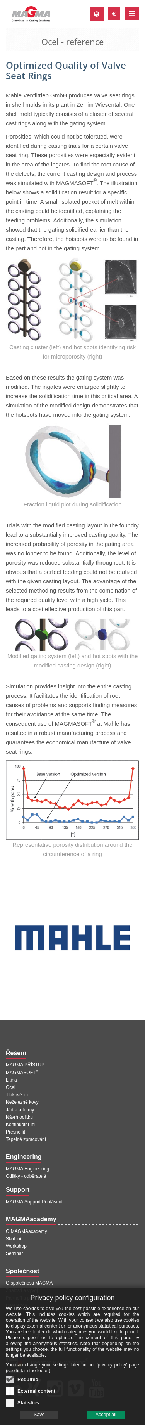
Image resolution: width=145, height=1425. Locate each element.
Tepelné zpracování (26, 1139)
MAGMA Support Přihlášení (34, 1202)
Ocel (10, 1087)
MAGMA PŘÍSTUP (25, 1065)
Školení (13, 1238)
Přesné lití (16, 1132)
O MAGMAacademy (26, 1231)
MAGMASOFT (22, 1072)
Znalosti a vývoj (22, 1290)
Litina (11, 1080)
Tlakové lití (17, 1094)
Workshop (16, 1246)
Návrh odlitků (19, 1117)
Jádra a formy (20, 1110)
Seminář (14, 1253)
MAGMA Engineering (27, 1169)
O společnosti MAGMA (29, 1283)
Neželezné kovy (22, 1102)
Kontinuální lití (20, 1124)
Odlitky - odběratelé (26, 1176)
